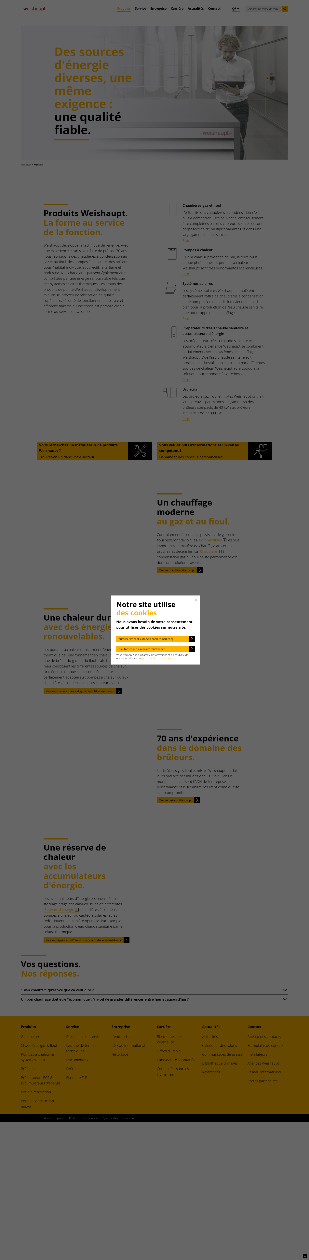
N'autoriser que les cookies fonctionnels (142, 649)
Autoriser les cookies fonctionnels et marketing (146, 639)
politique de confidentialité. (158, 658)
